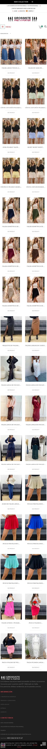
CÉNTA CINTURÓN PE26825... (11, 107)
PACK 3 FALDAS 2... (36, 623)
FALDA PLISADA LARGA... (36, 662)
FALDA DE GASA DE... (35, 68)
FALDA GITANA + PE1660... (11, 623)
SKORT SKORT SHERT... (36, 147)
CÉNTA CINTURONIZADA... (35, 187)
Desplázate (44, 744)
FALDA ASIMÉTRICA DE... (11, 226)
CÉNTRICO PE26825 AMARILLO (12, 187)
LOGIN (14, 11)
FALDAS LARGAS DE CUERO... (35, 345)
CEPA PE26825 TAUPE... (11, 147)
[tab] (23, 2)
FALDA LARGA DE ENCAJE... (11, 385)
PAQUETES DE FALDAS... (11, 345)
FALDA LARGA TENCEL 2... (11, 68)
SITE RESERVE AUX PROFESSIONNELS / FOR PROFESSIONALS (22, 5)
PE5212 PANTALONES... (35, 504)
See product (11, 73)
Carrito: (41, 26)
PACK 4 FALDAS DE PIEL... (11, 662)
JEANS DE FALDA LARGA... (11, 504)
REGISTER (21, 11)
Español (29, 11)
